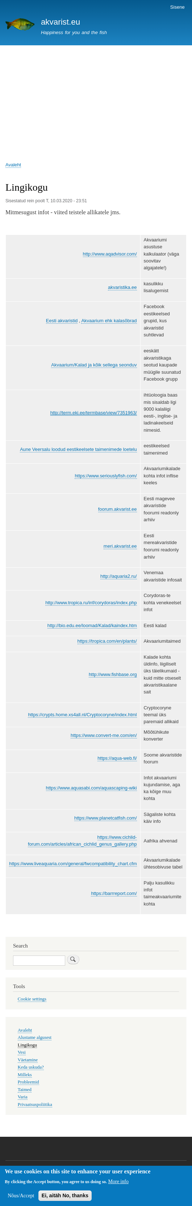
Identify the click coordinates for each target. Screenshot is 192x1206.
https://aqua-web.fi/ (117, 758)
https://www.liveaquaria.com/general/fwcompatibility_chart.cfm (73, 863)
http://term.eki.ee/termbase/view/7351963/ (93, 412)
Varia (23, 1096)
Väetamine (28, 1059)
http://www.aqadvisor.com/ (110, 254)
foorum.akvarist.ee (117, 509)
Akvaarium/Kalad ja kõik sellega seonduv (94, 365)
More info (118, 1182)
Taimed (25, 1089)
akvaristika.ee (122, 287)
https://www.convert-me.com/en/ (104, 735)
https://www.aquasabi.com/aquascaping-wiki (91, 788)
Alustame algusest (34, 1037)
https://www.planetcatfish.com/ (105, 818)
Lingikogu (27, 1045)
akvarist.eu (60, 21)
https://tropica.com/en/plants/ (107, 641)
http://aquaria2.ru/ (118, 576)
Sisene (177, 7)
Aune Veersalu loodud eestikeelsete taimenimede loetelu (78, 449)
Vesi (22, 1052)
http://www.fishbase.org (113, 674)
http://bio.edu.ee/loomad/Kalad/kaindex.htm (92, 625)
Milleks (25, 1074)
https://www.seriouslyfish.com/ (106, 475)
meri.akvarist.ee (120, 546)
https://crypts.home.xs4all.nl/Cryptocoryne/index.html (82, 714)
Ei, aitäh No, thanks (65, 1196)
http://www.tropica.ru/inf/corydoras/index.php (91, 602)
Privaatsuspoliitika (35, 1104)
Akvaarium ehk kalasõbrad (109, 320)
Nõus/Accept (21, 1196)
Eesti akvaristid (62, 320)
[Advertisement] (96, 99)
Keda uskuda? (31, 1067)
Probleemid (28, 1082)
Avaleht (13, 164)
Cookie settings (32, 999)
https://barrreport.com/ (114, 893)
